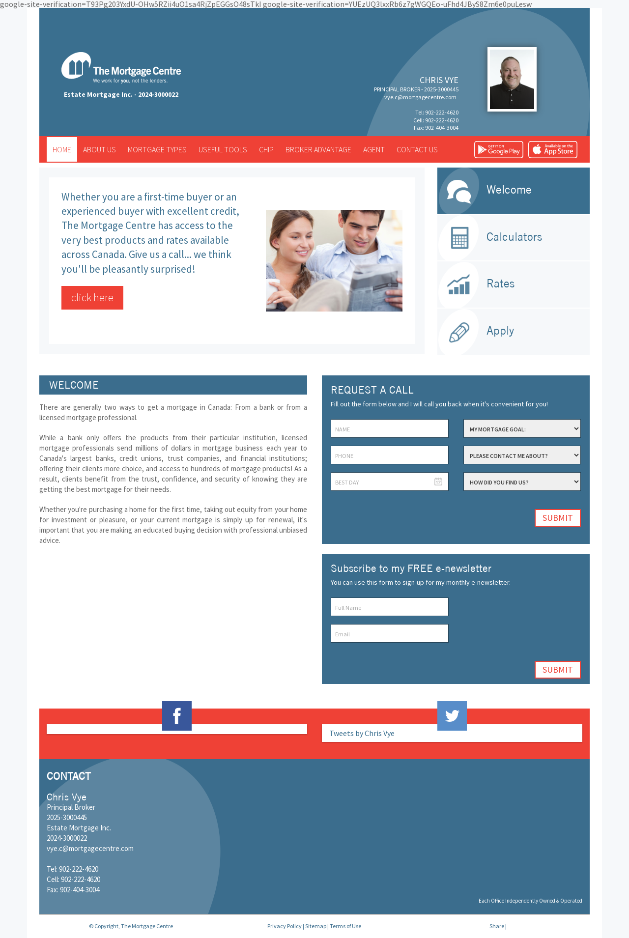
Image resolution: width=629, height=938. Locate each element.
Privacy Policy (284, 926)
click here (92, 297)
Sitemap (315, 926)
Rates (500, 283)
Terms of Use (345, 926)
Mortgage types (157, 149)
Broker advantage (318, 149)
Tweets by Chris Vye (362, 733)
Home (62, 149)
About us (99, 149)
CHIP (266, 149)
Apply (500, 330)
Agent (374, 149)
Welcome (509, 189)
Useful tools (223, 149)
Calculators (514, 236)
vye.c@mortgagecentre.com (420, 97)
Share (496, 926)
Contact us (417, 149)
